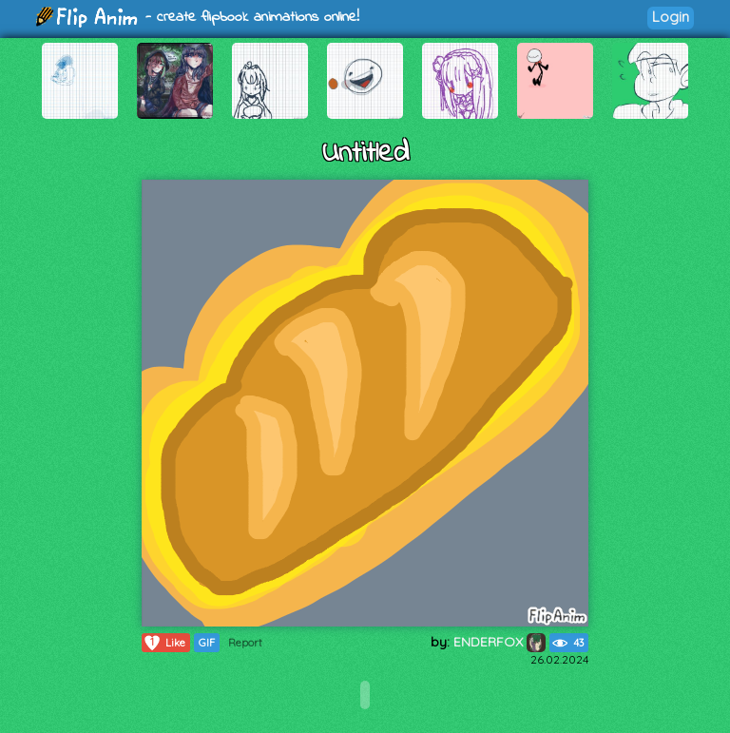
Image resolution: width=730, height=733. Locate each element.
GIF (207, 642)
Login (670, 17)
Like (164, 642)
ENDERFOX (499, 641)
